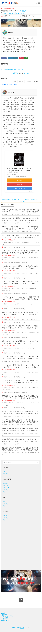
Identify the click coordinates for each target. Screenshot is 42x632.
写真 (4, 502)
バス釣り (12, 13)
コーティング (32, 231)
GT (24, 242)
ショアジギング (30, 304)
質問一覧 (5, 484)
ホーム (3, 612)
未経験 (32, 452)
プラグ (30, 332)
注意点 (35, 433)
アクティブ (36, 81)
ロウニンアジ (32, 242)
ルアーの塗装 (5, 335)
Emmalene (21, 629)
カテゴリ (5, 490)
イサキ (24, 348)
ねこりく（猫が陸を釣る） (18, 627)
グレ (24, 273)
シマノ (24, 304)
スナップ (25, 257)
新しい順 (20, 81)
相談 (7, 405)
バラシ (30, 273)
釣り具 (28, 223)
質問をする (6, 486)
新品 (6, 260)
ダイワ (28, 372)
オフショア (31, 387)
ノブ (3, 390)
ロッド (6, 350)
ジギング (36, 387)
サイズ (27, 273)
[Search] (35, 3)
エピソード (26, 433)
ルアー (35, 319)
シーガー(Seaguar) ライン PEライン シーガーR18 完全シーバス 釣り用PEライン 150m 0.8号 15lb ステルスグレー (19, 170)
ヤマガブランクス (34, 372)
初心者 (17, 13)
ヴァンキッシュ (9, 291)
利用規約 (4, 614)
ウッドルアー (26, 319)
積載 (24, 444)
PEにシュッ (26, 231)
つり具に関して (22, 11)
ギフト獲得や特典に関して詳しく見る (13, 69)
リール (35, 288)
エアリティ (26, 288)
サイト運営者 (5, 618)
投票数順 (28, 81)
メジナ (34, 273)
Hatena (16, 57)
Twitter (10, 57)
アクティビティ (7, 488)
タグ (4, 492)
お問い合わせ (5, 620)
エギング (25, 214)
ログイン (26, 73)
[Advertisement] (21, 545)
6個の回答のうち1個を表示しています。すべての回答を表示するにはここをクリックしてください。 (20, 200)
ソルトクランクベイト (33, 257)
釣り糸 (22, 13)
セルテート (31, 288)
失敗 (32, 433)
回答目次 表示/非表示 (9, 85)
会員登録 (15, 73)
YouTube (27, 242)
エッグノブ (26, 387)
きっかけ (25, 452)
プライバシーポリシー (8, 616)
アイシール (26, 332)
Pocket (21, 57)
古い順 (13, 81)
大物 (3, 244)
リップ (33, 332)
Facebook (4, 57)
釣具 (28, 416)
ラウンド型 (7, 390)
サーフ (24, 372)
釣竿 (28, 361)
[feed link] (21, 600)
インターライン (27, 403)
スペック (32, 348)
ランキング (6, 516)
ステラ (35, 304)
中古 (30, 433)
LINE (26, 57)
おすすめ (6, 13)
